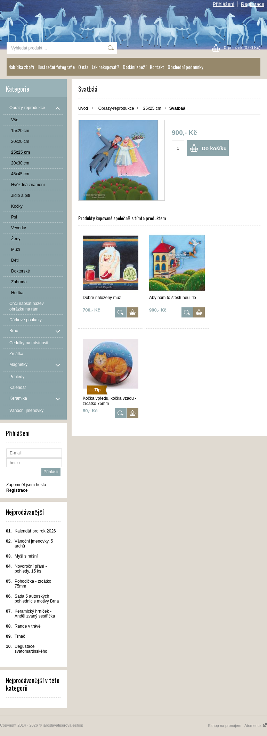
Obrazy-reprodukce (116, 108)
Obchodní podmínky (185, 66)
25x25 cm (152, 108)
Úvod (83, 108)
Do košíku (214, 148)
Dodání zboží (134, 66)
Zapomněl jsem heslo (26, 484)
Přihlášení (223, 4)
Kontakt (157, 66)
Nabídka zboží (21, 66)
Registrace (252, 4)
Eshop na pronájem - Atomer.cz (237, 725)
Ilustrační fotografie (56, 66)
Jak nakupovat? (105, 66)
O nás (83, 66)
